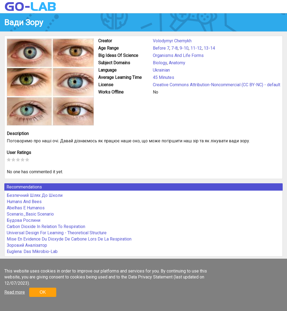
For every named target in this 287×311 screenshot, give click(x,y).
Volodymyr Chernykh (172, 40)
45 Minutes (163, 77)
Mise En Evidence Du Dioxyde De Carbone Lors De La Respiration (69, 239)
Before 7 (161, 48)
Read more (14, 292)
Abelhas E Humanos (26, 207)
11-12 (196, 48)
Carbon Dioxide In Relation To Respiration (46, 226)
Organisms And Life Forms (178, 55)
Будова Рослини (23, 220)
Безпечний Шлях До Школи (34, 195)
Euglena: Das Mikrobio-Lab (32, 251)
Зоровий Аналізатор (27, 245)
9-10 (184, 48)
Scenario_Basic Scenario (30, 214)
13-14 (209, 48)
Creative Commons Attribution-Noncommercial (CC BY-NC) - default (216, 84)
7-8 (174, 48)
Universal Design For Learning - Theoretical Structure (57, 232)
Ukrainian (161, 70)
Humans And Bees (24, 201)
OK (42, 292)
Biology (160, 62)
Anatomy (177, 62)
